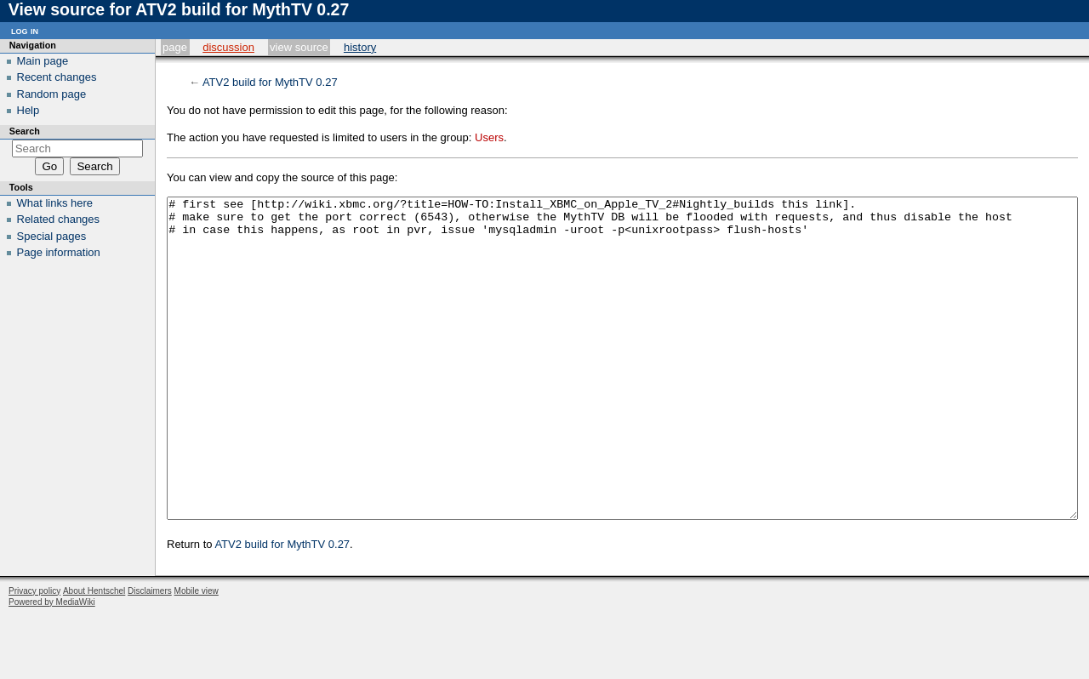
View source (299, 47)
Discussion (228, 47)
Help (28, 110)
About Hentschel (94, 654)
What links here (55, 203)
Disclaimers (150, 654)
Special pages (52, 236)
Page (174, 47)
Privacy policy (34, 654)
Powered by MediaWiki (52, 665)
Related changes (58, 219)
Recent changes (57, 77)
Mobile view (196, 654)
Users (489, 137)
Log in (24, 30)
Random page (52, 94)
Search (24, 131)
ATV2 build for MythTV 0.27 (270, 82)
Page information (58, 252)
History (360, 47)
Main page (43, 60)
